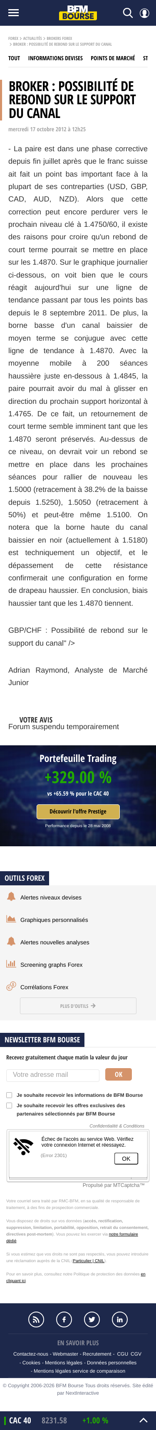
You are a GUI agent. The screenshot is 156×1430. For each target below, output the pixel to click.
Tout (14, 58)
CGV (136, 1354)
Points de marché (113, 58)
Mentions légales (63, 1363)
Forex (13, 39)
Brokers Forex (59, 39)
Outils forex (25, 878)
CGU (122, 1354)
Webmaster (65, 1354)
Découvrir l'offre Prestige (78, 812)
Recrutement (97, 1354)
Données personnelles (111, 1363)
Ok (118, 1074)
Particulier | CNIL (88, 1261)
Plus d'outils (78, 1006)
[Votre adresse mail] (52, 1075)
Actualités (32, 39)
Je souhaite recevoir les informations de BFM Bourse (77, 1095)
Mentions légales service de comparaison (79, 1371)
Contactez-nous (30, 1354)
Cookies (31, 1363)
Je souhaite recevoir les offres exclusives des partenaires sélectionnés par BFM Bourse (65, 1110)
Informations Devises (55, 58)
